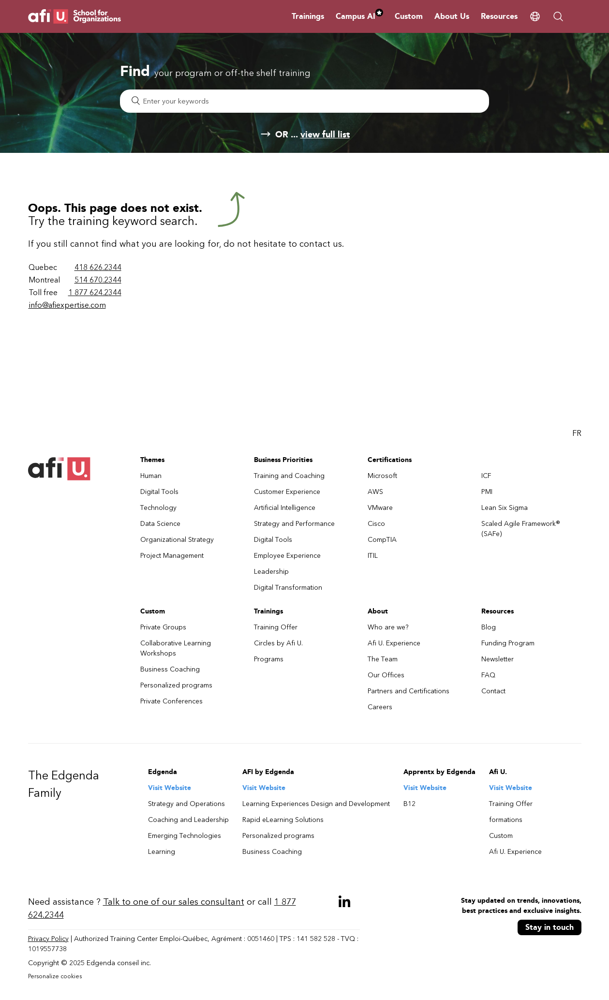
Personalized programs (176, 685)
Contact (493, 691)
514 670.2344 (97, 279)
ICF (486, 476)
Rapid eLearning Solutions (283, 820)
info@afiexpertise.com (67, 305)
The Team (383, 659)
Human (151, 476)
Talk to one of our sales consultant (173, 901)
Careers (380, 707)
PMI (486, 492)
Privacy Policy (48, 939)
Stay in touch (549, 927)
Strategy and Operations (186, 804)
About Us (451, 16)
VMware (380, 508)
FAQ (488, 675)
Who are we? (388, 627)
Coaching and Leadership (188, 820)
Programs (268, 659)
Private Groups (163, 627)
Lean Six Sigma (504, 508)
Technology (158, 508)
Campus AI (359, 16)
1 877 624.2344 (94, 292)
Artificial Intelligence (284, 508)
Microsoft (382, 476)
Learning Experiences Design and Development (316, 804)
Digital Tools (159, 492)
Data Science (160, 524)
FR (576, 433)
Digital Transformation (288, 587)
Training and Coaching (289, 476)
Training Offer (275, 627)
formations (505, 820)
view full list (325, 134)
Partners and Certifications (408, 691)
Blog (488, 627)
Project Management (172, 556)
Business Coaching (170, 669)
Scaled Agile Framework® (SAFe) (520, 529)
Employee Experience (287, 556)
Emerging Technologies (184, 836)
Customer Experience (287, 492)
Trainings (308, 16)
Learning (161, 852)
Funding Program (508, 643)
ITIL (373, 556)
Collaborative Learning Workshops (175, 648)
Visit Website (169, 788)
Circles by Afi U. (278, 643)
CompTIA (382, 540)
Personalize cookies (55, 976)
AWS (375, 492)
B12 (409, 804)
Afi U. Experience (394, 643)
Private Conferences (171, 701)
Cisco (376, 524)
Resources (499, 16)
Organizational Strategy (177, 540)
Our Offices (386, 675)
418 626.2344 (97, 267)
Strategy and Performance (294, 524)
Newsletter (497, 659)
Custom (409, 16)
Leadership (271, 571)
